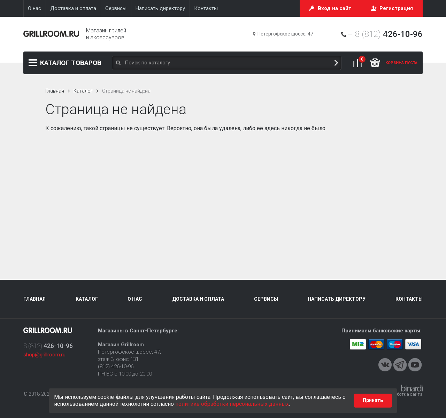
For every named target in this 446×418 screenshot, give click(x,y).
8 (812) (389, 34)
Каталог (70, 63)
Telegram (400, 364)
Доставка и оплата (198, 299)
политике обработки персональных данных (232, 404)
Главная (54, 91)
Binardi (412, 388)
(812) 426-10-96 (115, 366)
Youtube (415, 364)
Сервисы (266, 299)
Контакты (409, 299)
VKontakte (385, 364)
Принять (373, 400)
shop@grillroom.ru (44, 355)
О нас (135, 299)
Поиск (336, 63)
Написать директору (337, 299)
